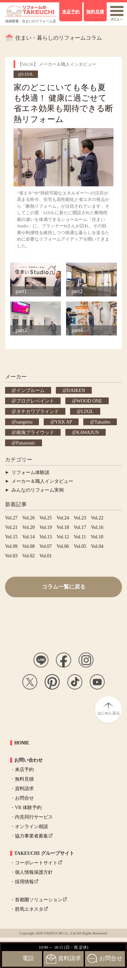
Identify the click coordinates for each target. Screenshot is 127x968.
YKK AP (63, 421)
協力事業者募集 (31, 836)
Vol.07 (45, 546)
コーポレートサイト (36, 862)
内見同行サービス (34, 817)
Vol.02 (28, 555)
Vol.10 (97, 536)
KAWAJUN (88, 432)
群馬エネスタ (29, 909)
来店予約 (24, 769)
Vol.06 (63, 546)
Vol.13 (45, 536)
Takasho (102, 421)
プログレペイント (35, 400)
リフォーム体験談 (30, 472)
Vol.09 (11, 546)
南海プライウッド (35, 432)
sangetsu (24, 421)
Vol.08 (28, 546)
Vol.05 (80, 546)
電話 (28, 958)
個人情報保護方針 (34, 872)
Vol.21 (11, 527)
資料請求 (24, 788)
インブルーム (30, 390)
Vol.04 (97, 546)
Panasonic (26, 442)
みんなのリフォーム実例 (38, 490)
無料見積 (24, 779)
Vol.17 (80, 527)
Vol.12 (63, 536)
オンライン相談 (31, 826)
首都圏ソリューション (38, 899)
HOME (21, 742)
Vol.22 (97, 517)
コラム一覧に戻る (63, 587)
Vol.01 (45, 555)
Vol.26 (28, 517)
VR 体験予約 (28, 807)
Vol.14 (28, 536)
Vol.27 (11, 517)
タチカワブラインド (37, 411)
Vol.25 (45, 517)
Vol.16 (97, 527)
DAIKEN (76, 390)
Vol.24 (63, 517)
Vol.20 (28, 527)
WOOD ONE (89, 400)
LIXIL (87, 411)
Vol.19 (45, 527)
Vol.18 (63, 527)
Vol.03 (11, 555)
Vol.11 (80, 536)
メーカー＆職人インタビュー (42, 481)
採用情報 (24, 881)
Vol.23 (80, 517)
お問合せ (24, 798)
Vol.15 (11, 536)
